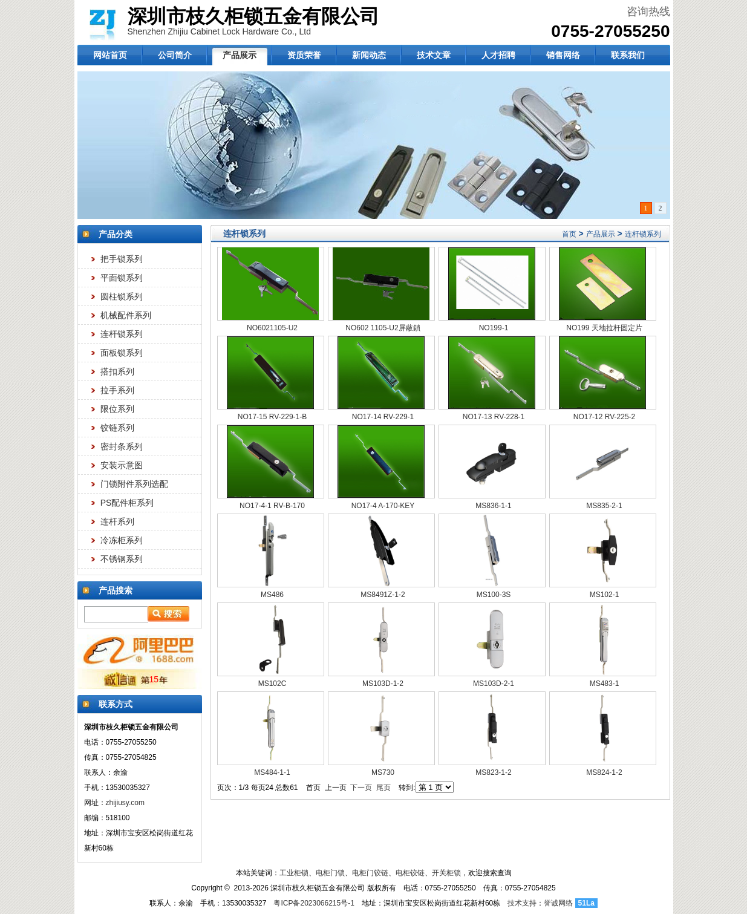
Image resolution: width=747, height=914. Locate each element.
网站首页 (110, 55)
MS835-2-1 (604, 505)
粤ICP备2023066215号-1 (313, 903)
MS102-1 (604, 594)
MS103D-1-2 (382, 683)
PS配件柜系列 (127, 503)
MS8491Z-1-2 (382, 594)
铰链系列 (117, 428)
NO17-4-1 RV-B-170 (272, 505)
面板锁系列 (121, 352)
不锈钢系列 (121, 559)
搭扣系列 (117, 371)
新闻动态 (369, 55)
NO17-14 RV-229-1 (383, 417)
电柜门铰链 (370, 873)
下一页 (361, 787)
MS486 (272, 594)
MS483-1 (604, 683)
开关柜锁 (446, 873)
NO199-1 (494, 328)
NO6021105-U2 (272, 328)
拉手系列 (117, 390)
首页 (569, 234)
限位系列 (117, 409)
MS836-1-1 (493, 505)
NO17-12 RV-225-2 (604, 417)
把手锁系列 (121, 259)
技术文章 (434, 55)
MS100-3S (494, 594)
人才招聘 (498, 55)
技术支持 (522, 903)
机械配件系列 (125, 315)
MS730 (382, 772)
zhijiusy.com (125, 802)
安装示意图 (121, 465)
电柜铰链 (410, 873)
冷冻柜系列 (121, 540)
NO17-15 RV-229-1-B (272, 417)
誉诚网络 (558, 903)
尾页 (383, 787)
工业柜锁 (293, 873)
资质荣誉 (304, 55)
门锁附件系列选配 (134, 484)
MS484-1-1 (272, 772)
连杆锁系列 (121, 334)
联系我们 (628, 55)
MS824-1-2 (604, 772)
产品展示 (239, 55)
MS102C (272, 683)
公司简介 (175, 55)
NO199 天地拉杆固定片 (604, 328)
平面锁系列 (121, 277)
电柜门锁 (330, 873)
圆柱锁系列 (121, 296)
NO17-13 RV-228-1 (494, 417)
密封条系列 (121, 446)
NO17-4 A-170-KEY (383, 505)
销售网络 (563, 55)
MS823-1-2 (493, 772)
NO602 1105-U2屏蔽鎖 (382, 328)
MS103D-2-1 (493, 683)
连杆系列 (117, 521)
